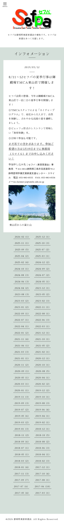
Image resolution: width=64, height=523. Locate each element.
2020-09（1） (22, 371)
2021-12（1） (43, 333)
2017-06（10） (43, 487)
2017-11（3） (22, 474)
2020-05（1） (22, 378)
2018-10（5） (43, 435)
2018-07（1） (22, 448)
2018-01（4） (22, 467)
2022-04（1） (22, 326)
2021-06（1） (22, 346)
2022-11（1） (43, 307)
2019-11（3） (22, 397)
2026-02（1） (22, 237)
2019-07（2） (22, 410)
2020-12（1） (43, 358)
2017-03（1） (43, 493)
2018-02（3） (43, 461)
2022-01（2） (22, 333)
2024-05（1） (43, 282)
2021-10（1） (43, 339)
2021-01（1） (22, 358)
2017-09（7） (22, 480)
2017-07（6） (21, 487)
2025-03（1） (43, 256)
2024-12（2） (43, 262)
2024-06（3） (22, 282)
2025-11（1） (22, 243)
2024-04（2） (22, 288)
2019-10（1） (43, 397)
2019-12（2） (43, 390)
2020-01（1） (22, 390)
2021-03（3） (22, 352)
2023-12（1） (43, 288)
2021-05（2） (43, 346)
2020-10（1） (43, 365)
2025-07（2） (43, 250)
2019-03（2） (22, 422)
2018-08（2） (43, 442)
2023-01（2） (22, 307)
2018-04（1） (43, 455)
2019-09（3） (22, 403)
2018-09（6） (22, 442)
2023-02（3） (43, 301)
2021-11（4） (22, 339)
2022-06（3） (43, 320)
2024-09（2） (43, 269)
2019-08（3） (43, 403)
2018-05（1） (22, 455)
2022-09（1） (22, 314)
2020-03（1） (22, 384)
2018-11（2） (22, 435)
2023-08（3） (22, 294)
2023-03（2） (22, 301)
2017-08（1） (43, 480)
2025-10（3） (43, 243)
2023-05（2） (43, 294)
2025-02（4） (22, 262)
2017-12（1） (43, 467)
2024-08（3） (22, 275)
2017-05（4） (22, 493)
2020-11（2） (22, 365)
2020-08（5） (43, 371)
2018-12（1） (43, 429)
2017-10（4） (43, 474)
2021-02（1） (43, 352)
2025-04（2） (22, 256)
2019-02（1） (43, 422)
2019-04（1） (43, 416)
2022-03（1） (43, 326)
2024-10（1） (22, 269)
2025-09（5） (22, 250)
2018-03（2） (22, 461)
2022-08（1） (43, 314)
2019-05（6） (22, 416)
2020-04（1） (43, 378)
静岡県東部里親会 (23, 519)
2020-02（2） (43, 384)
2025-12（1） (43, 237)
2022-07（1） (22, 320)
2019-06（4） (43, 410)
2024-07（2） (43, 275)
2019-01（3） (22, 429)
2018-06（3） (43, 448)
